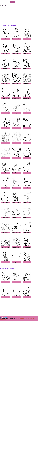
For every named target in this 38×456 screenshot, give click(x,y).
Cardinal (24, 282)
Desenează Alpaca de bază (27, 98)
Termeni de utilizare (3, 319)
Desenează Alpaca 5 (15, 53)
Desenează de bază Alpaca (16, 187)
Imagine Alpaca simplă (15, 262)
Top (32, 1)
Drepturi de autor (21, 318)
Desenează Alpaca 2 (15, 38)
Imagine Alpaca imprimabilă (6, 262)
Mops (13, 282)
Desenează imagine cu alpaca (16, 217)
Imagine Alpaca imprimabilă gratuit (28, 247)
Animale (4, 5)
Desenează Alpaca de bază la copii (17, 98)
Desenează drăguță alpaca (16, 202)
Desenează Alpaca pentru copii (27, 157)
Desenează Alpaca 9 (26, 68)
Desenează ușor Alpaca (26, 232)
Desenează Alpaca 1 (5, 38)
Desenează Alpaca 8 (15, 68)
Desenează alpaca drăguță (6, 113)
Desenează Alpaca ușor (5, 187)
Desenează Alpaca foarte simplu (28, 113)
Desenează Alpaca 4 (5, 53)
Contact (36, 1)
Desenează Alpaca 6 (26, 53)
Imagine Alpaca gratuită (15, 247)
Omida (3, 282)
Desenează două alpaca (5, 202)
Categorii (23, 1)
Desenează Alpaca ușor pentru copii (28, 172)
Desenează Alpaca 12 (26, 83)
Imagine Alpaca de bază (5, 247)
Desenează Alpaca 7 (5, 68)
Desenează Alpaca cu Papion (6, 98)
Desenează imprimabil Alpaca (27, 217)
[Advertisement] (19, 15)
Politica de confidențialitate (29, 318)
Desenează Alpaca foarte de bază (17, 113)
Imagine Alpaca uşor (26, 262)
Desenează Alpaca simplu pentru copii (7, 172)
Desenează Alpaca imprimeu (16, 157)
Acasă (18, 1)
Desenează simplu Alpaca (16, 232)
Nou (28, 1)
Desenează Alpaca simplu (16, 172)
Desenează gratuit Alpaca (27, 202)
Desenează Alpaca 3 (26, 38)
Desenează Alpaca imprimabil (6, 157)
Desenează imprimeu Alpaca (6, 232)
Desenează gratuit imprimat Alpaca (7, 217)
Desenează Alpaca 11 (15, 83)
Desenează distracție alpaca (27, 187)
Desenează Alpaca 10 (5, 83)
